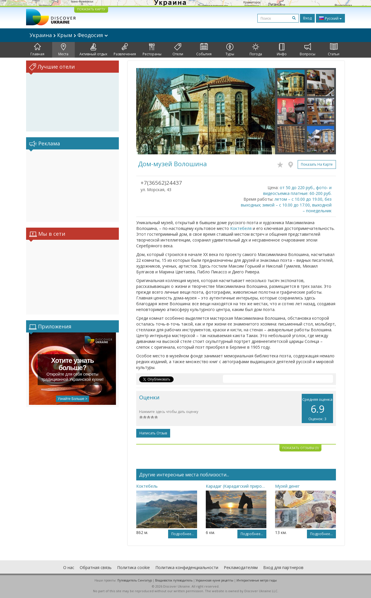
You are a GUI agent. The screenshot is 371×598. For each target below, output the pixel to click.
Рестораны (152, 49)
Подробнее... (182, 533)
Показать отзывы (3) (300, 448)
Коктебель (147, 486)
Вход (307, 18)
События (204, 49)
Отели (177, 49)
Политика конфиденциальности (186, 567)
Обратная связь (96, 567)
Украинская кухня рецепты (214, 580)
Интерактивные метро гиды (257, 580)
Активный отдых (93, 49)
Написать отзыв (153, 433)
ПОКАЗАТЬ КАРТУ (91, 9)
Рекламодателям (241, 567)
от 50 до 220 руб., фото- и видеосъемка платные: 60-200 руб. (297, 190)
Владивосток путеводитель (173, 580)
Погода (256, 49)
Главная (37, 49)
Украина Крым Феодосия (69, 35)
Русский (330, 18)
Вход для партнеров (283, 567)
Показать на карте (317, 164)
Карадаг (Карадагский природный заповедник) (236, 486)
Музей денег (287, 486)
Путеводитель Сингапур (134, 580)
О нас (68, 567)
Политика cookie (133, 567)
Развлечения (125, 49)
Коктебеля (241, 228)
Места (63, 49)
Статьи (333, 49)
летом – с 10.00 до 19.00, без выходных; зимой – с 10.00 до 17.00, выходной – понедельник (286, 204)
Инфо (282, 49)
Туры (229, 49)
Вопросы (307, 49)
